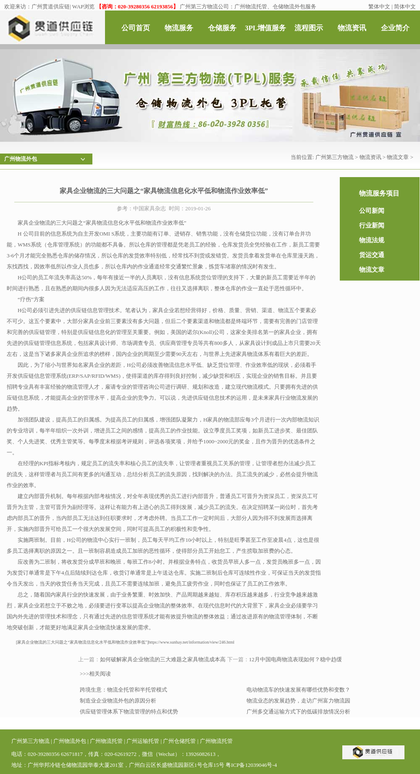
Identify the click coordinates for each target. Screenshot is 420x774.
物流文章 (398, 157)
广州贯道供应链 (51, 6)
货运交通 (371, 255)
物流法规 (371, 240)
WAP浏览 (83, 6)
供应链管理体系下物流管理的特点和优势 (129, 711)
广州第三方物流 (334, 157)
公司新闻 (371, 210)
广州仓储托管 (179, 741)
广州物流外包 (69, 741)
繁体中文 (379, 6)
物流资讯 (370, 157)
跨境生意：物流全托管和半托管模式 (123, 690)
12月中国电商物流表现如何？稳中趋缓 (295, 659)
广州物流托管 (106, 741)
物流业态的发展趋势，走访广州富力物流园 (298, 700)
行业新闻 (371, 225)
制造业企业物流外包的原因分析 (118, 700)
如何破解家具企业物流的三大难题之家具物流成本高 (163, 659)
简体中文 (405, 6)
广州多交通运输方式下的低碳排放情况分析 (298, 711)
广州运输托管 (142, 741)
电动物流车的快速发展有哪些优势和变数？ (298, 690)
